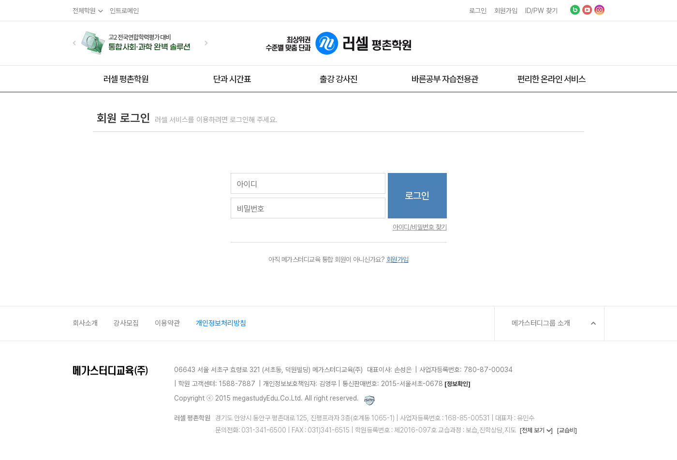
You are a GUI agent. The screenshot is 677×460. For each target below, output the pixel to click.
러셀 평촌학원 (125, 79)
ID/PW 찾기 (541, 10)
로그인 (477, 10)
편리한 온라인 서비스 (551, 79)
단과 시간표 (232, 79)
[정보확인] (457, 384)
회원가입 (505, 10)
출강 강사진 (338, 79)
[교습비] (567, 430)
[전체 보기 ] (536, 430)
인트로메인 (124, 10)
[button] (74, 42)
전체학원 (84, 10)
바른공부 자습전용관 (445, 79)
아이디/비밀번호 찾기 (420, 227)
